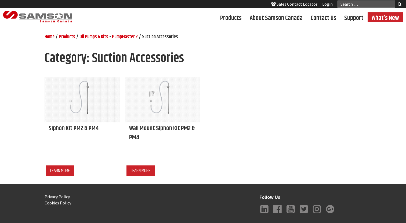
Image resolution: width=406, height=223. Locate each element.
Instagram (317, 213)
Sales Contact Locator (294, 4)
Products (231, 17)
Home (50, 37)
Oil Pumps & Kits (93, 37)
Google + (330, 213)
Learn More (60, 171)
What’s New (385, 17)
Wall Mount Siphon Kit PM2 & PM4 (162, 132)
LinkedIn (264, 213)
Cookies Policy (58, 203)
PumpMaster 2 (125, 37)
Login (327, 4)
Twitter (304, 213)
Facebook (277, 213)
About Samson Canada (276, 17)
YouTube (290, 213)
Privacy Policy (57, 196)
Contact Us (323, 17)
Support (354, 17)
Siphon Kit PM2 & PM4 (74, 128)
